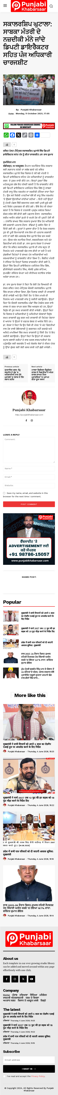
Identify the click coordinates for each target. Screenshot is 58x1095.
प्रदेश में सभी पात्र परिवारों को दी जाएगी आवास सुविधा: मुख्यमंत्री (37, 644)
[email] (29, 1060)
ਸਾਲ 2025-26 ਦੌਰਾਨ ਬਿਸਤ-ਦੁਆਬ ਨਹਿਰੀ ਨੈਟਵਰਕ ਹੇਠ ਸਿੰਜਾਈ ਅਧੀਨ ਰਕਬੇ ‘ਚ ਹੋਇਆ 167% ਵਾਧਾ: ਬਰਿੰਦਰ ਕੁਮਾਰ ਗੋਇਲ (37, 658)
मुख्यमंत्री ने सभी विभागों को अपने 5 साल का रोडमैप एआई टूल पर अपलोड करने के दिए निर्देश (37, 615)
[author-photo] (5, 751)
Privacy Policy (38, 1076)
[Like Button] (7, 144)
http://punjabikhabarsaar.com (29, 415)
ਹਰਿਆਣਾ (6, 1021)
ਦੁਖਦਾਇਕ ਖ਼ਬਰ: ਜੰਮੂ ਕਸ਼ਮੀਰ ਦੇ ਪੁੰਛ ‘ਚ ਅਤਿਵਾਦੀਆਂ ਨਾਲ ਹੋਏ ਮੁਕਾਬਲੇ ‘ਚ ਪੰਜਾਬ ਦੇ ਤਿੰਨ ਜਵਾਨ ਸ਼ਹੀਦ (14, 375)
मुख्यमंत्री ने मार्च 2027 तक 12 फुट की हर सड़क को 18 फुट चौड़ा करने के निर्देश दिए (38, 630)
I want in (29, 1068)
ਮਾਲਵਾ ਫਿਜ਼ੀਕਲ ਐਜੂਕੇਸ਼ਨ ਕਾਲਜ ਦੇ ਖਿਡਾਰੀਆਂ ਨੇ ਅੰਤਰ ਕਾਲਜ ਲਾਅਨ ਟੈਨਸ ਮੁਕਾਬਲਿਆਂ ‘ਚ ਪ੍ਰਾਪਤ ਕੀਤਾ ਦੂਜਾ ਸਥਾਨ (42, 375)
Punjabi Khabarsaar (31, 109)
